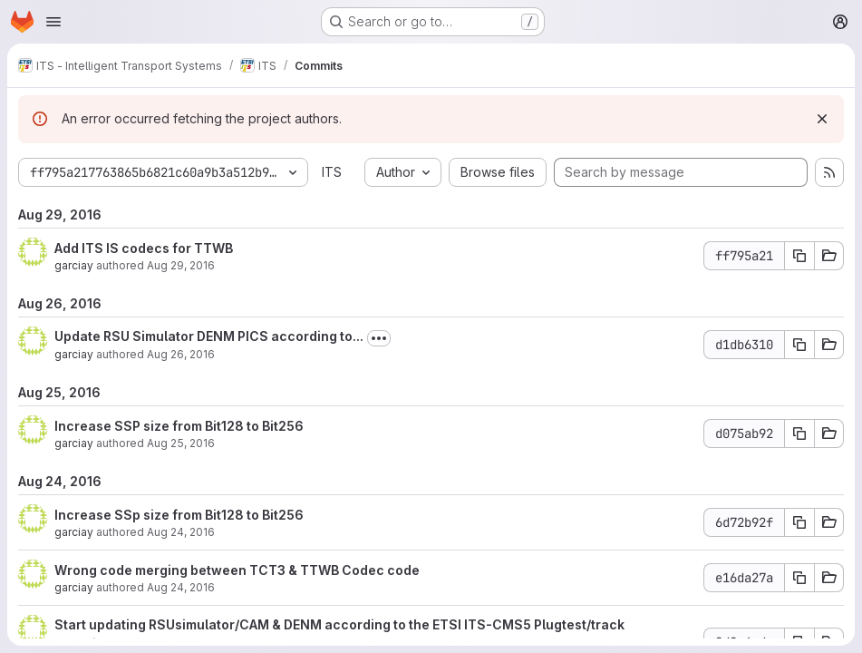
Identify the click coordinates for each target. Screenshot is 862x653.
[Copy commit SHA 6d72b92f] (799, 522)
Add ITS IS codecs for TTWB (143, 248)
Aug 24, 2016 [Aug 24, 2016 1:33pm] (181, 532)
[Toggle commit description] (379, 338)
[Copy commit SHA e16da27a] (799, 577)
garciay (73, 265)
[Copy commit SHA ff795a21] (799, 255)
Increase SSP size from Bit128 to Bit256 (179, 426)
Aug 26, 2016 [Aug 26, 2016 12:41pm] (181, 354)
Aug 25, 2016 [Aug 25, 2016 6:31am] (181, 443)
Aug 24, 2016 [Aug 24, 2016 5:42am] (181, 587)
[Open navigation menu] (53, 21)
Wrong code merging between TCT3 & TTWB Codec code (237, 570)
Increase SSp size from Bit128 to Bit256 (179, 514)
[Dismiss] (822, 119)
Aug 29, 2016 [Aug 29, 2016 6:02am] (181, 265)
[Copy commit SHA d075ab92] (799, 433)
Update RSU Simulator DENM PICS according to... (208, 336)
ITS (332, 172)
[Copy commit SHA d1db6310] (799, 344)
